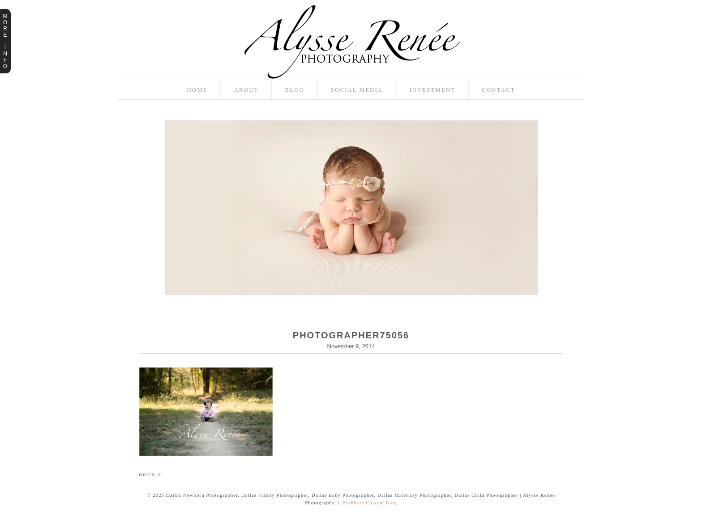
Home (197, 90)
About (246, 90)
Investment (432, 90)
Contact (498, 90)
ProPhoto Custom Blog (369, 502)
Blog (294, 90)
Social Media (357, 90)
